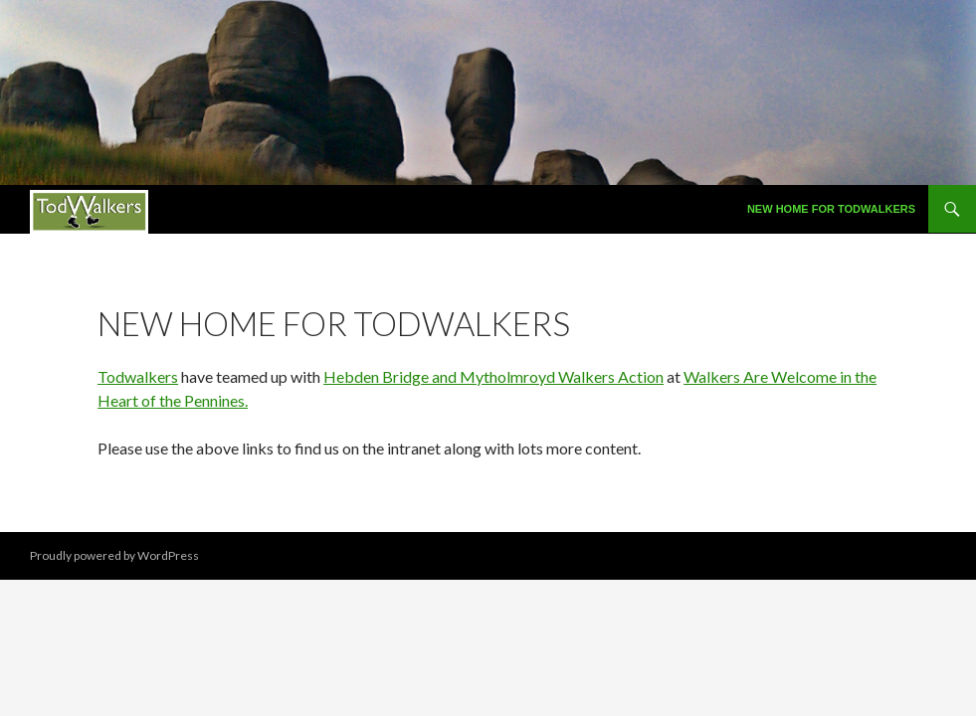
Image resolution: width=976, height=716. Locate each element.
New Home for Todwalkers (831, 209)
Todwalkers (138, 376)
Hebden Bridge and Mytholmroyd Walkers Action (493, 376)
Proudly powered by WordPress (114, 555)
